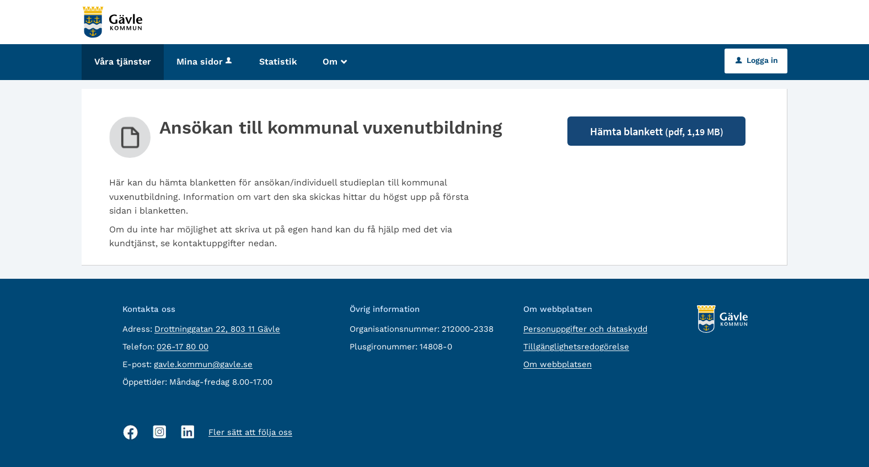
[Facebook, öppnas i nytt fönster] (130, 432)
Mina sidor (205, 61)
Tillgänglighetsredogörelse (576, 347)
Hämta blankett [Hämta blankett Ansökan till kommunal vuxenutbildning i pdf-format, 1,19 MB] (656, 131)
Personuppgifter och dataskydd (585, 329)
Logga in (757, 60)
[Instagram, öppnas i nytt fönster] (159, 431)
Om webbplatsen (557, 364)
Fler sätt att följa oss (250, 432)
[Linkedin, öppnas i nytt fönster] (187, 431)
